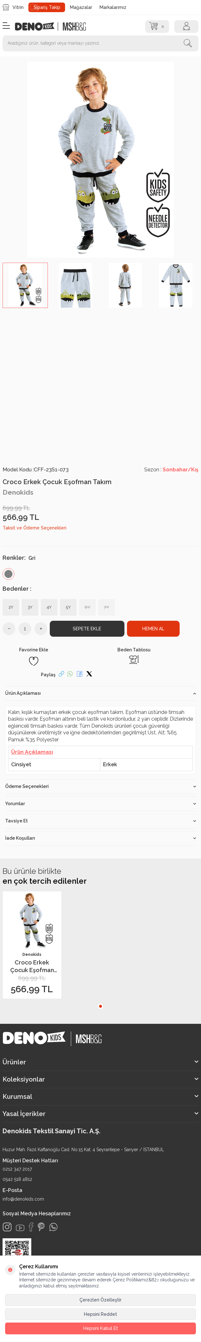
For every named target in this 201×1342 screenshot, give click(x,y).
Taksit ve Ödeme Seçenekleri (34, 527)
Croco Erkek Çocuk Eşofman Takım (32, 966)
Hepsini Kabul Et (100, 1328)
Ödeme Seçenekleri (100, 786)
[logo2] (74, 26)
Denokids (18, 492)
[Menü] (6, 26)
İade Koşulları (100, 838)
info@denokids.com (23, 1199)
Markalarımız (113, 7)
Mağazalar (81, 7)
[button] (100, 1006)
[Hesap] (186, 26)
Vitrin (13, 7)
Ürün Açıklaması (100, 693)
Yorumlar (100, 803)
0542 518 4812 (17, 1179)
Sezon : (171, 470)
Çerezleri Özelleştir (100, 1299)
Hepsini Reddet (100, 1314)
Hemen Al (153, 628)
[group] (100, 160)
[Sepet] (157, 26)
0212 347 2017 (17, 1169)
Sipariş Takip (47, 7)
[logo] (38, 26)
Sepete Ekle (87, 628)
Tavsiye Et (100, 820)
